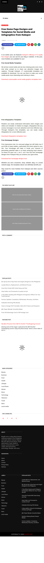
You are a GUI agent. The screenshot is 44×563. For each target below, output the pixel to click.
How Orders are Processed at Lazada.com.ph (14, 291)
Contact (3, 462)
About (3, 460)
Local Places (4, 386)
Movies (3, 389)
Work (2, 403)
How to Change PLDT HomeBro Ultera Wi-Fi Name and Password (20, 306)
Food (2, 378)
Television (4, 398)
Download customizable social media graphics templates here (21, 79)
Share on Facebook (7, 44)
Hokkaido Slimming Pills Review (10, 302)
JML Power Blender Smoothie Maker (12, 309)
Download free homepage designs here (14, 158)
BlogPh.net (28, 534)
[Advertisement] (22, 549)
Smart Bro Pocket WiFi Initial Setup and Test (14, 288)
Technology (4, 395)
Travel (3, 401)
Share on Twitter (20, 44)
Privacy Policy (4, 464)
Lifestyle (3, 383)
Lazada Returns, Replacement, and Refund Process (16, 285)
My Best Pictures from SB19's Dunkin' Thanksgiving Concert (20, 324)
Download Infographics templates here (13, 136)
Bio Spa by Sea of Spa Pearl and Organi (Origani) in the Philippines (20, 281)
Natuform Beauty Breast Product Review (30, 517)
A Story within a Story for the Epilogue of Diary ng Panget (32, 509)
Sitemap (3, 467)
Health (3, 381)
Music (3, 392)
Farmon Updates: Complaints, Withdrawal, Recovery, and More (19, 299)
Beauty (3, 372)
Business (4, 375)
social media (5, 25)
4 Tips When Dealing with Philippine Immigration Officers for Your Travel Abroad (20, 295)
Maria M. (4, 40)
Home (3, 458)
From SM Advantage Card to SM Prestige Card (14, 312)
